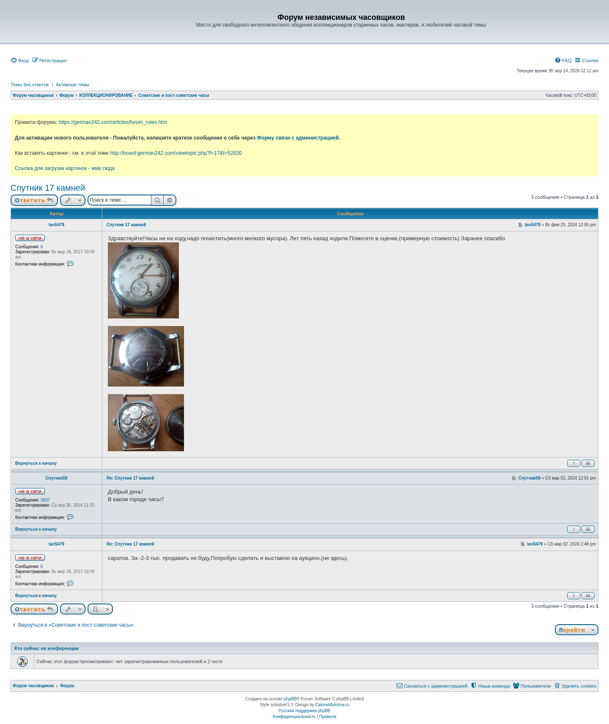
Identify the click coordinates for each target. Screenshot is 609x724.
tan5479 (56, 224)
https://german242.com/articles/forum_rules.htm (112, 122)
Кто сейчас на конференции (46, 648)
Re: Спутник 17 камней (130, 478)
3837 (45, 500)
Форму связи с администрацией (298, 138)
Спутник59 (56, 478)
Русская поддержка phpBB (304, 710)
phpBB (290, 699)
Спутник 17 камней (48, 187)
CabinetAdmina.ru (332, 704)
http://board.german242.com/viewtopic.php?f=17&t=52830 (175, 153)
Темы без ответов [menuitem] (30, 84)
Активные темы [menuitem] (72, 84)
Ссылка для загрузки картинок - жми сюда (65, 168)
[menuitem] (20, 60)
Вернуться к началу (36, 463)
